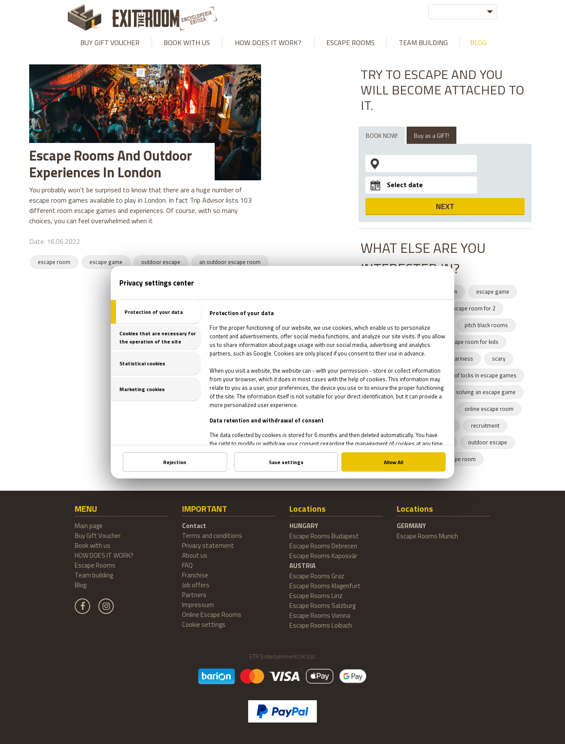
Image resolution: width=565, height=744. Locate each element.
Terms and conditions (212, 536)
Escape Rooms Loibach (320, 625)
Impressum (198, 605)
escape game (105, 262)
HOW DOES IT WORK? (268, 42)
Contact (194, 526)
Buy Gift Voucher (110, 42)
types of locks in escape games (478, 375)
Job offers (196, 585)
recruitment (485, 425)
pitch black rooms (486, 325)
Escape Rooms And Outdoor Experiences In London (110, 163)
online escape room (489, 408)
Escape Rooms (350, 42)
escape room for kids (472, 341)
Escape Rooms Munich (427, 536)
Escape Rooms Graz (316, 576)
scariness (461, 358)
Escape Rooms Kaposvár (323, 556)
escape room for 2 (472, 308)
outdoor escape (160, 262)
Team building (423, 42)
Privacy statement (208, 545)
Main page (89, 526)
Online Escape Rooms (211, 614)
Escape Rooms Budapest (324, 536)
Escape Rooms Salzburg (322, 605)
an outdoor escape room (230, 262)
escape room (54, 262)
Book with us (187, 42)
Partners (194, 595)
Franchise (195, 575)
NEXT (445, 206)
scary (498, 358)
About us (194, 555)
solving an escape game (486, 392)
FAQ (187, 565)
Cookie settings (203, 624)
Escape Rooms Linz (316, 596)
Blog (478, 42)
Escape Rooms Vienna (319, 615)
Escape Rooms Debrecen (323, 546)
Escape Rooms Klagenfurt (325, 586)
